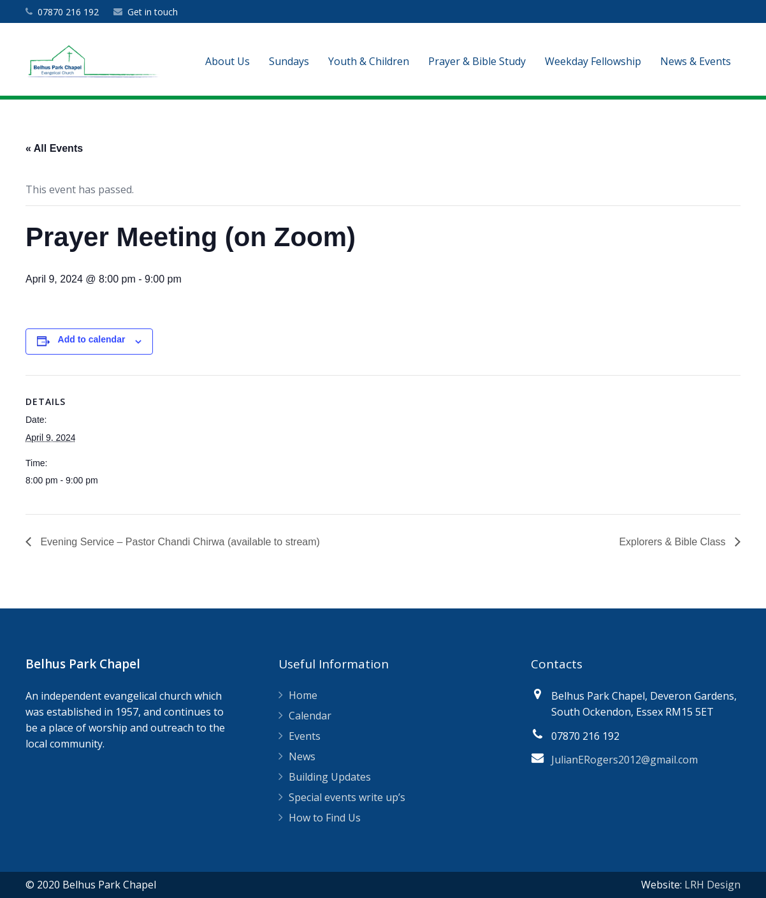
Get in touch (152, 12)
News (302, 756)
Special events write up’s (347, 797)
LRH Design (712, 885)
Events (305, 736)
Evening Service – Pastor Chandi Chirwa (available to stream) (179, 541)
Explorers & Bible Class (673, 541)
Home (303, 695)
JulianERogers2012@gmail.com (624, 760)
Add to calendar (92, 339)
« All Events (54, 148)
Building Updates (330, 777)
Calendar (310, 716)
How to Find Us (325, 818)
